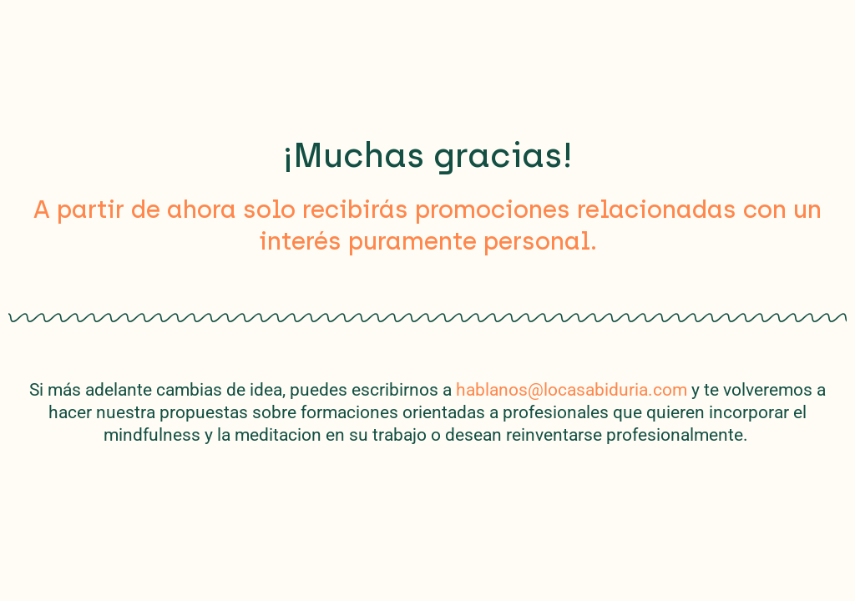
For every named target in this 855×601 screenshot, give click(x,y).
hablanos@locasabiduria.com (571, 390)
